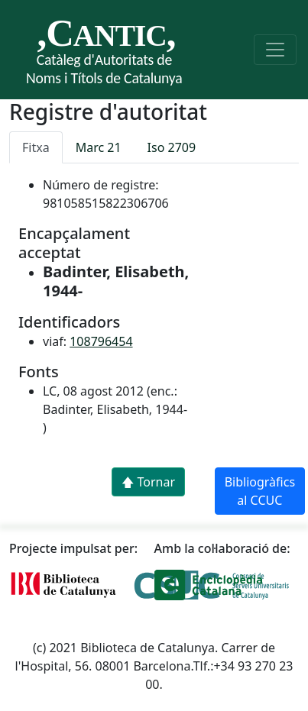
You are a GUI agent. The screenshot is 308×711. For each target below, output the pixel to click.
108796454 (101, 341)
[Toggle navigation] (275, 49)
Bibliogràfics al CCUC (260, 491)
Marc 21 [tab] (99, 147)
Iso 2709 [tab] (172, 147)
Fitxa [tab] (36, 147)
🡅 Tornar (148, 481)
